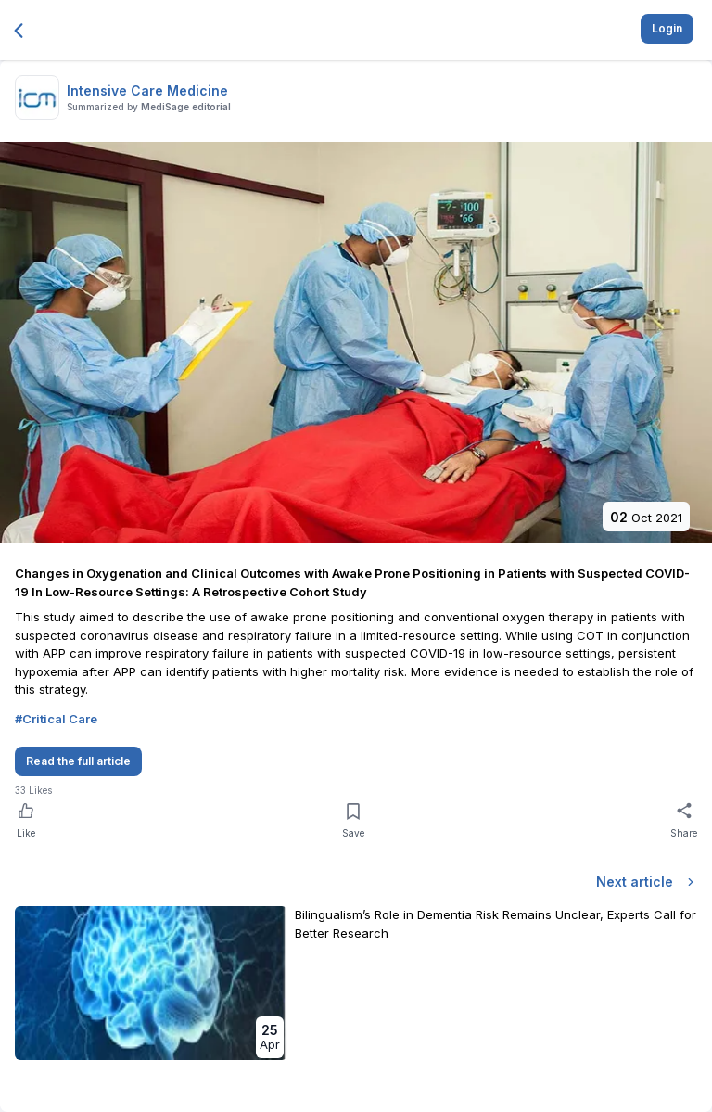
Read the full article (78, 761)
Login (667, 28)
